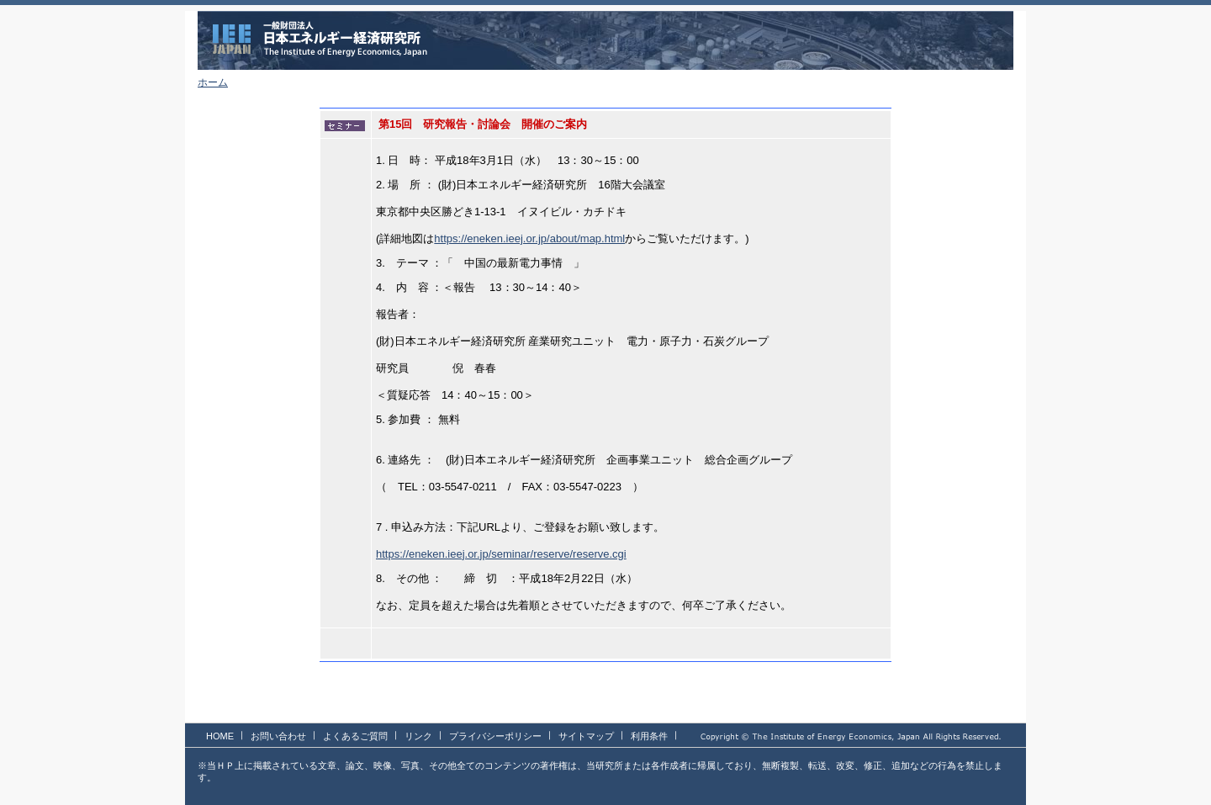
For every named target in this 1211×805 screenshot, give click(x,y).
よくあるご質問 (355, 736)
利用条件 (649, 736)
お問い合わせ (278, 736)
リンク (418, 736)
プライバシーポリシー (495, 736)
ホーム (213, 82)
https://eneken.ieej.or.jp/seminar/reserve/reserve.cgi (501, 554)
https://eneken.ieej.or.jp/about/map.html (529, 238)
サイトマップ (586, 736)
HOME (220, 736)
